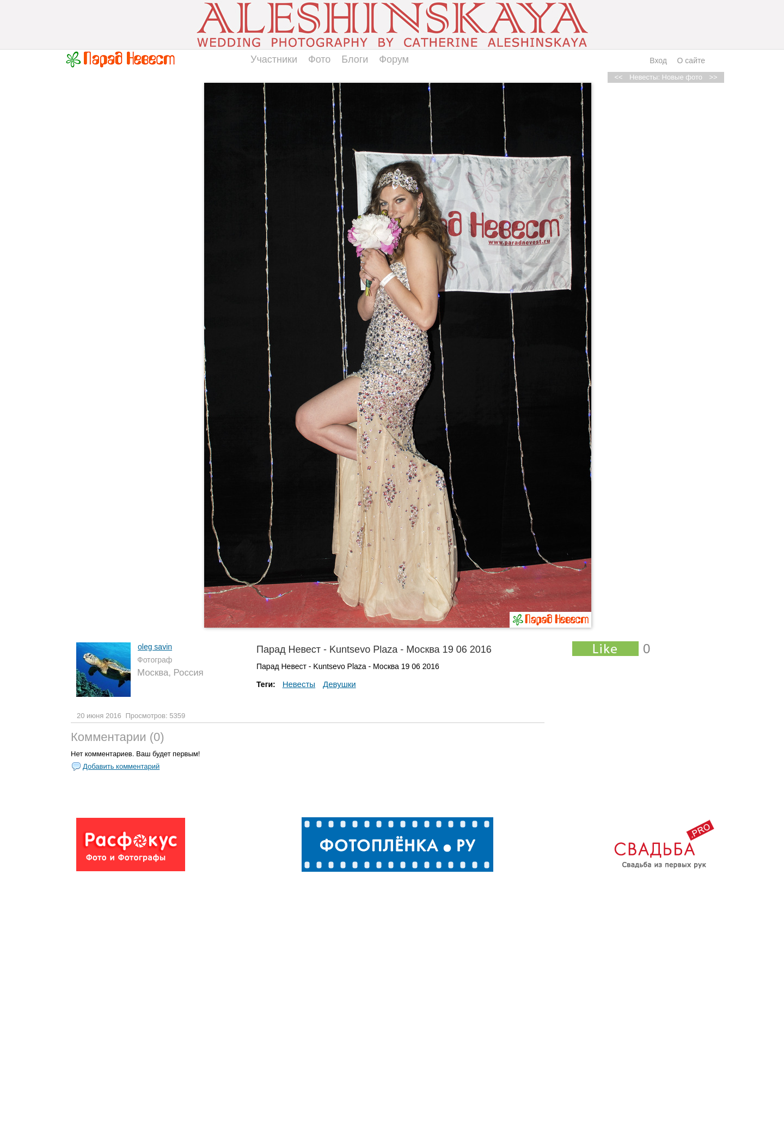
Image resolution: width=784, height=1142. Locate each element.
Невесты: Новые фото (665, 77)
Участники (273, 59)
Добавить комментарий (121, 766)
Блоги (354, 59)
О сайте (691, 60)
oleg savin (155, 646)
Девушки (339, 684)
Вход (658, 60)
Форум (394, 59)
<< (618, 77)
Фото (319, 59)
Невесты (299, 684)
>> (713, 77)
